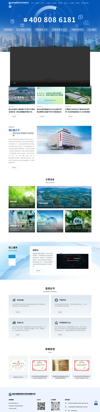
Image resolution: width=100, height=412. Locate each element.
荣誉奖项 (50, 351)
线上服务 (72, 3)
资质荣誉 (60, 3)
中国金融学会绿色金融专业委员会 (16, 408)
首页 (32, 3)
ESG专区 (54, 3)
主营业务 (49, 3)
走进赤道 (37, 3)
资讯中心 (43, 3)
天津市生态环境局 (13, 411)
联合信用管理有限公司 (14, 405)
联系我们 (78, 3)
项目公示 (66, 3)
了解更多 (13, 116)
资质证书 (50, 290)
